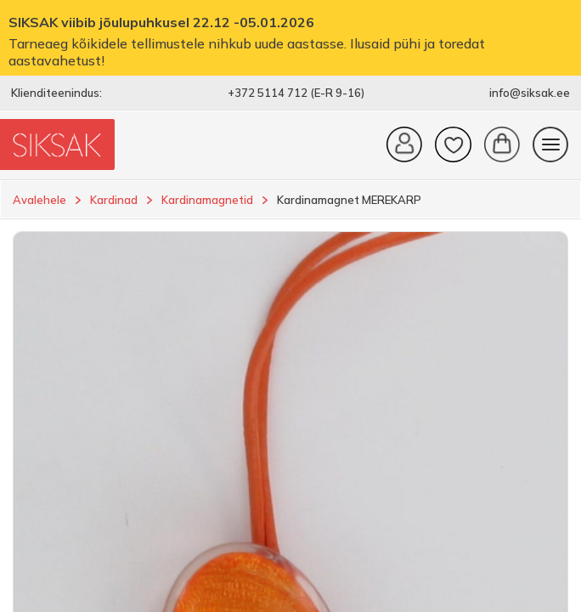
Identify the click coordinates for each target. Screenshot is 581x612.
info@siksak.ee (529, 92)
